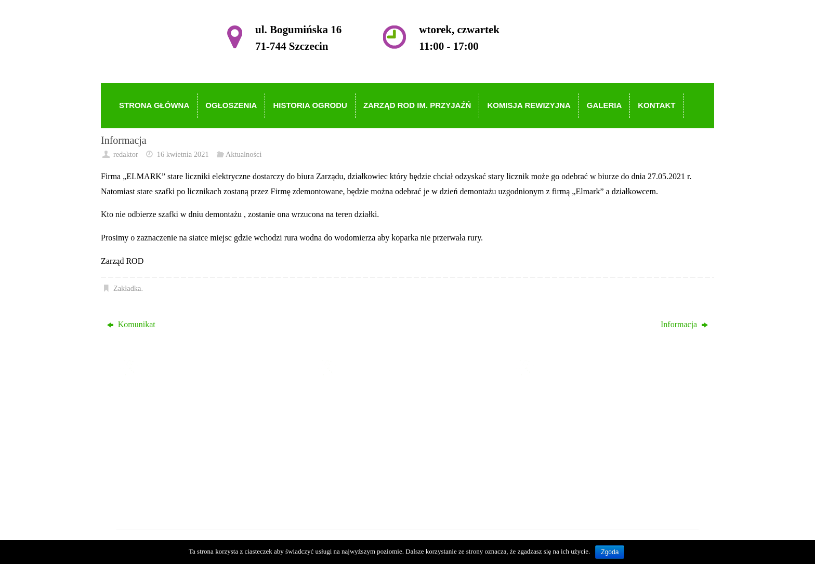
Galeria (352, 473)
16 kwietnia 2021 (183, 154)
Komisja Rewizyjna (373, 458)
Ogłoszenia (358, 413)
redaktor (125, 154)
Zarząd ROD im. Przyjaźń (383, 443)
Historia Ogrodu (367, 428)
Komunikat (131, 324)
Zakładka (127, 288)
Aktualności (244, 154)
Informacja (684, 324)
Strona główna (364, 398)
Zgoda (610, 552)
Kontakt (353, 488)
